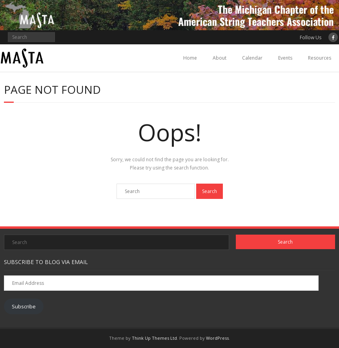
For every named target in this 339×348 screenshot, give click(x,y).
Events (285, 58)
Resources (319, 58)
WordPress (217, 338)
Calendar (252, 58)
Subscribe (24, 306)
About (219, 58)
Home (190, 58)
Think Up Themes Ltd (154, 338)
